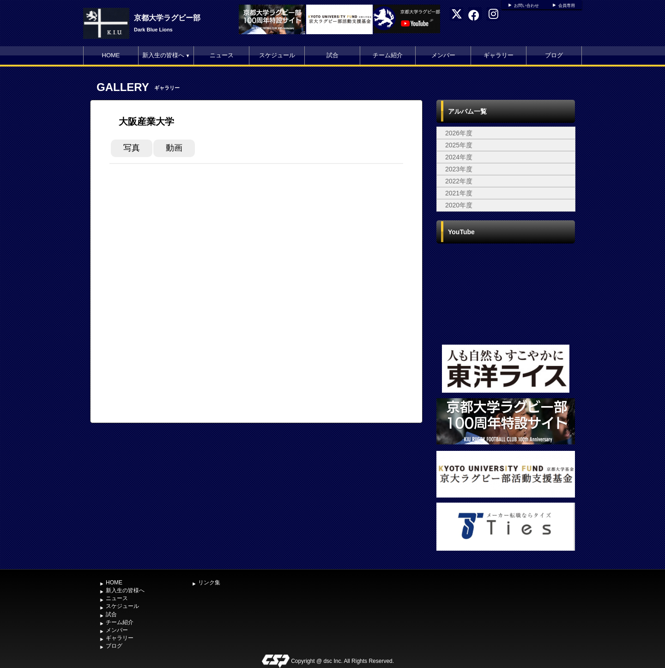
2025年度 (458, 145)
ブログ (554, 55)
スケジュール (277, 55)
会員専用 (566, 5)
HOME (111, 55)
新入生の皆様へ (166, 55)
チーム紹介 (388, 55)
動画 (174, 147)
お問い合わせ (526, 5)
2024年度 (458, 157)
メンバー (443, 55)
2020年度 (458, 205)
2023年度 (458, 169)
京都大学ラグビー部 (167, 18)
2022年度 (458, 181)
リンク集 (209, 582)
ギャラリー (499, 55)
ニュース (222, 55)
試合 (332, 55)
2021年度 (458, 193)
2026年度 (458, 133)
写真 (131, 147)
